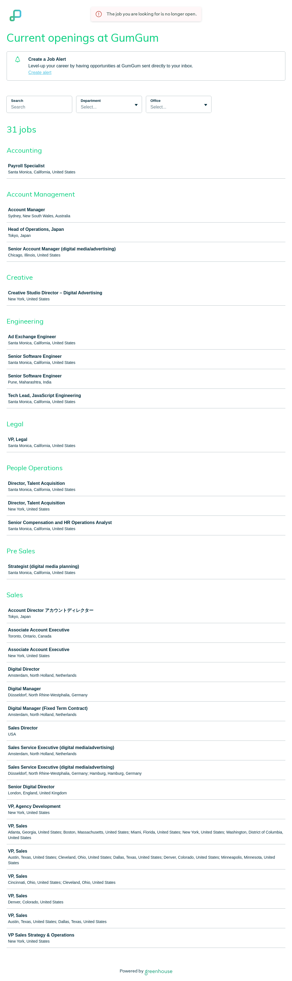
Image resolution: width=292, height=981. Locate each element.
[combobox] (81, 107)
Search (17, 101)
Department (91, 101)
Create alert (40, 72)
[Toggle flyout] (136, 105)
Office (156, 101)
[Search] (39, 108)
